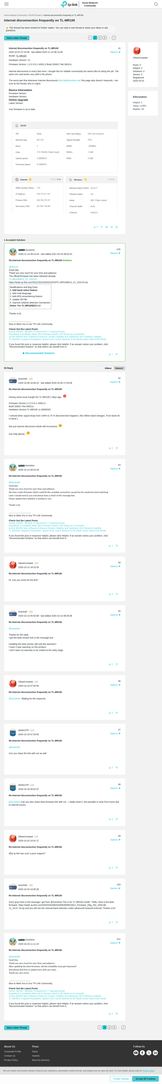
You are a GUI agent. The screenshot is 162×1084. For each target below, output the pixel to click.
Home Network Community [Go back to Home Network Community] (15, 15)
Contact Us (9, 1055)
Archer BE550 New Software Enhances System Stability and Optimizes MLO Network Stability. (55, 336)
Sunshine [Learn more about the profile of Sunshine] (30, 250)
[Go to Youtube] (135, 1052)
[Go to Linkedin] (155, 1052)
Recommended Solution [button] (38, 353)
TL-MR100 (21, 56)
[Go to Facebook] (142, 1052)
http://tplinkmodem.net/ (70, 80)
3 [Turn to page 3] (104, 37)
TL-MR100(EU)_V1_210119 (23, 279)
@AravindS (14, 483)
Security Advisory (41, 1060)
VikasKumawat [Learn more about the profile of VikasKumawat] (25, 564)
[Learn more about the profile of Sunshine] (14, 252)
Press (35, 1046)
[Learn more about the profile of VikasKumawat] (13, 565)
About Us (9, 1046)
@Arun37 (13, 267)
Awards (35, 1055)
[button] (6, 4)
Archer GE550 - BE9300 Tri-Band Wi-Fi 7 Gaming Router (37, 331)
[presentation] (13, 252)
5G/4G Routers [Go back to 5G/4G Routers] (35, 15)
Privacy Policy (11, 1060)
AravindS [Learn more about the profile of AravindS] (22, 379)
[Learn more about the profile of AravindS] (13, 381)
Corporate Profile (12, 1051)
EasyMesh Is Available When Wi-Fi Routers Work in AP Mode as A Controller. (47, 334)
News (35, 1051)
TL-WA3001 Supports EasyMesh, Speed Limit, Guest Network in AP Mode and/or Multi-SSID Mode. (58, 339)
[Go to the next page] (114, 38)
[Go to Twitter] (148, 1053)
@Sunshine (14, 629)
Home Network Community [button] (90, 4)
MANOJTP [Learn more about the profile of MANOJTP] (23, 731)
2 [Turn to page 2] (100, 37)
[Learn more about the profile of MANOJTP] (13, 732)
